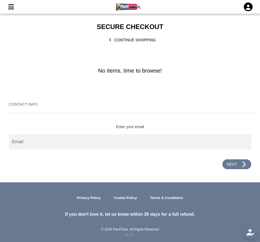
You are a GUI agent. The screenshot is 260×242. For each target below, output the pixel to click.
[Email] (130, 141)
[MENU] (11, 7)
